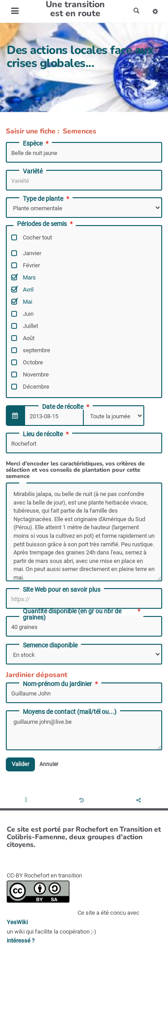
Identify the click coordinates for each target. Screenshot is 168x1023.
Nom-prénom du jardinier (61, 684)
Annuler (48, 764)
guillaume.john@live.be (84, 730)
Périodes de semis (45, 224)
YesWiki (17, 922)
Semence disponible (50, 645)
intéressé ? (20, 940)
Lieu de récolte (46, 434)
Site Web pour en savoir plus (61, 589)
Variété (33, 171)
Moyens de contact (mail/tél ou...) (69, 712)
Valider (20, 764)
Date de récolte (66, 406)
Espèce (36, 143)
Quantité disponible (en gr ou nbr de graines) (82, 614)
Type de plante (47, 198)
